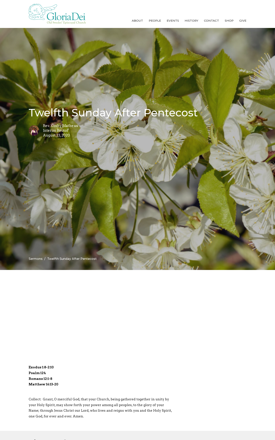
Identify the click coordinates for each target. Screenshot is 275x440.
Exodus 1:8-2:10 (41, 367)
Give (242, 20)
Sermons (36, 259)
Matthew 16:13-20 (43, 384)
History (191, 20)
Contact (211, 20)
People (155, 20)
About (137, 20)
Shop (229, 20)
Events (173, 20)
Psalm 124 (37, 373)
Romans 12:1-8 (40, 379)
